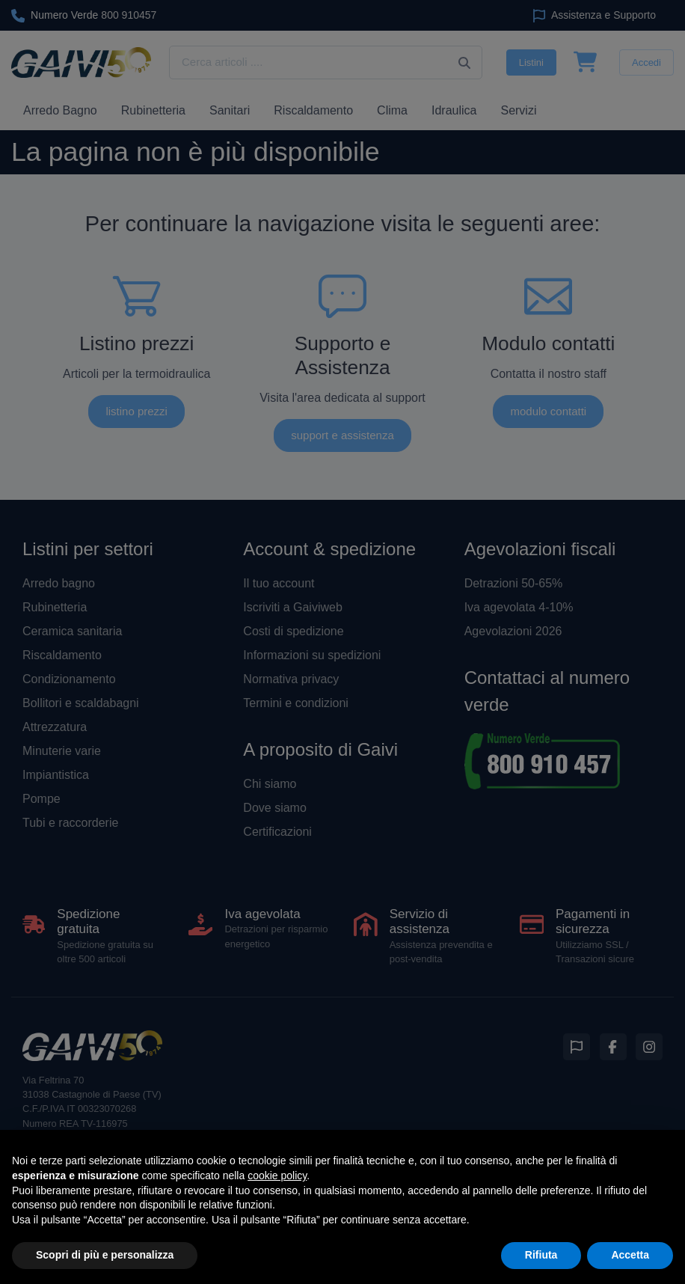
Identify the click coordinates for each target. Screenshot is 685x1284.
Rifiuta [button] (541, 1255)
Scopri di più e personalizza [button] (104, 1255)
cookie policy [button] (277, 1175)
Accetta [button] (630, 1255)
